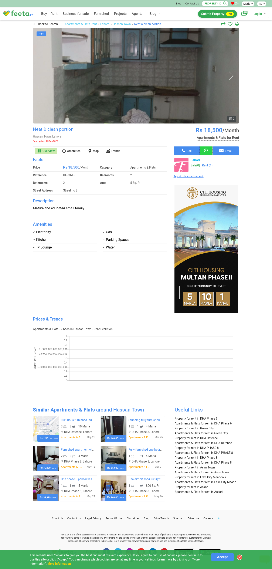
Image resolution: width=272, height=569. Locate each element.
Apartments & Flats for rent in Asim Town (202, 472)
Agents (137, 14)
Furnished (101, 14)
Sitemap (178, 518)
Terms (114, 518)
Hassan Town (122, 24)
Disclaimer (133, 518)
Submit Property (217, 14)
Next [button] (231, 76)
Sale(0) (195, 165)
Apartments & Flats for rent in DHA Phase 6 (203, 423)
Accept (222, 557)
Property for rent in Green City (194, 428)
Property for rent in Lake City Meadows (200, 477)
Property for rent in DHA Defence (196, 438)
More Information (59, 563)
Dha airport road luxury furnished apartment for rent (163, 479)
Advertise (193, 518)
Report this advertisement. (189, 176)
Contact (74, 518)
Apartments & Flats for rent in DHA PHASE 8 (204, 452)
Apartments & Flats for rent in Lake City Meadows (207, 482)
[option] (136, 75)
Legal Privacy (93, 518)
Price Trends (161, 518)
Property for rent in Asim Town (195, 467)
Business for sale (76, 14)
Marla (248, 3)
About (57, 518)
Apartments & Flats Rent (81, 24)
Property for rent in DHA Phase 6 (196, 418)
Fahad (195, 160)
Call (186, 150)
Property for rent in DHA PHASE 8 (197, 448)
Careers (208, 518)
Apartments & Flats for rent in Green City (201, 433)
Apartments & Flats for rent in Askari (199, 492)
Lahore (104, 24)
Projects (120, 14)
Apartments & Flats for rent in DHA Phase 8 (203, 462)
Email (225, 150)
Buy (44, 14)
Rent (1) (207, 165)
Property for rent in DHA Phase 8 (196, 457)
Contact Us (192, 3)
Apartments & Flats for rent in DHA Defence (203, 443)
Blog (178, 3)
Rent (54, 14)
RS (262, 3)
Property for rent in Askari (191, 487)
